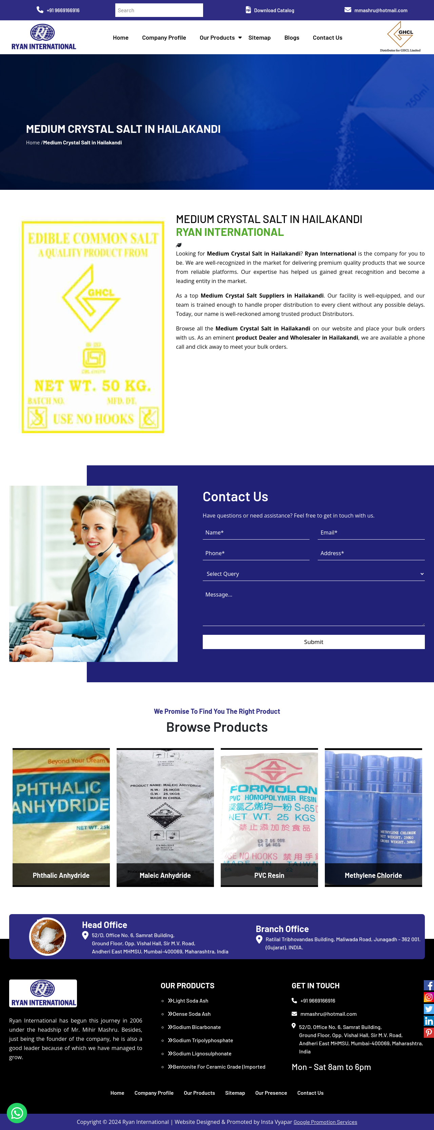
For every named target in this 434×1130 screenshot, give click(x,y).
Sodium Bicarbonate (194, 1027)
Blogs (291, 37)
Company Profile (164, 37)
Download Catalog (270, 10)
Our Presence (271, 1092)
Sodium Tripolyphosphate (200, 1040)
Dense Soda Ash (189, 1013)
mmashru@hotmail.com (376, 10)
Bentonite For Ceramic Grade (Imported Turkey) (216, 1070)
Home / (34, 142)
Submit (313, 642)
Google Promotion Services (325, 1121)
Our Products (217, 37)
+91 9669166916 (58, 10)
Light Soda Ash (188, 1000)
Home (121, 37)
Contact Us (327, 37)
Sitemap (260, 37)
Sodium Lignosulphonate (199, 1053)
